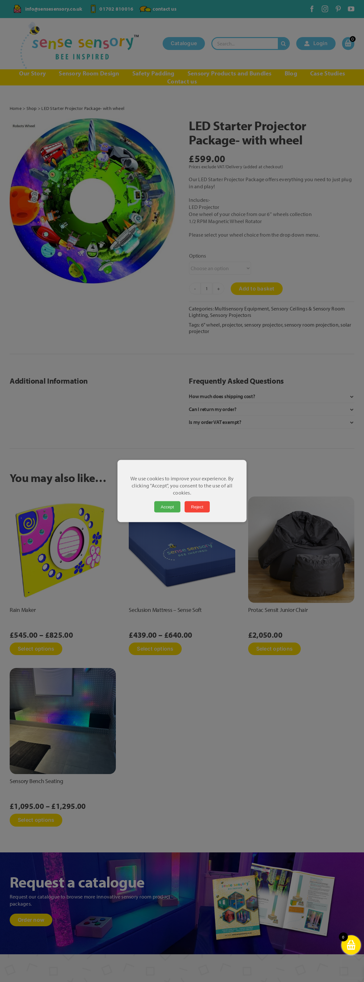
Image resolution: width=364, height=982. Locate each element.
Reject (197, 507)
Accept (167, 507)
